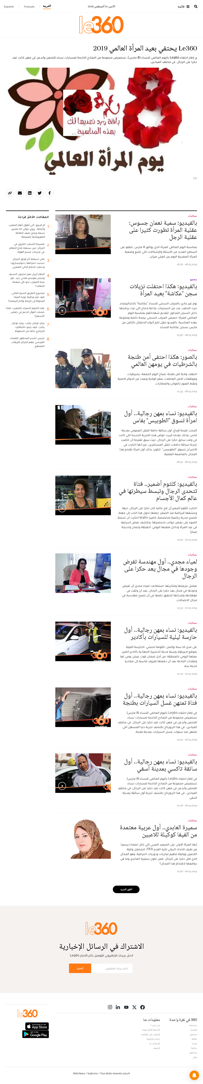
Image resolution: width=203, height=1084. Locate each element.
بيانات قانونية (153, 1039)
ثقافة (194, 1039)
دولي (195, 1057)
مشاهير (193, 1052)
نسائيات (192, 216)
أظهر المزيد (126, 889)
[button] (194, 1075)
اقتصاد (193, 1029)
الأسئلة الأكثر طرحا (151, 1029)
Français (29, 6)
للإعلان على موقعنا (150, 1034)
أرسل (80, 968)
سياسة (193, 1025)
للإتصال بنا (154, 1043)
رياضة (194, 1048)
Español (9, 6)
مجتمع (193, 279)
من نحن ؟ (155, 1025)
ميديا (194, 1043)
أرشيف (156, 1048)
